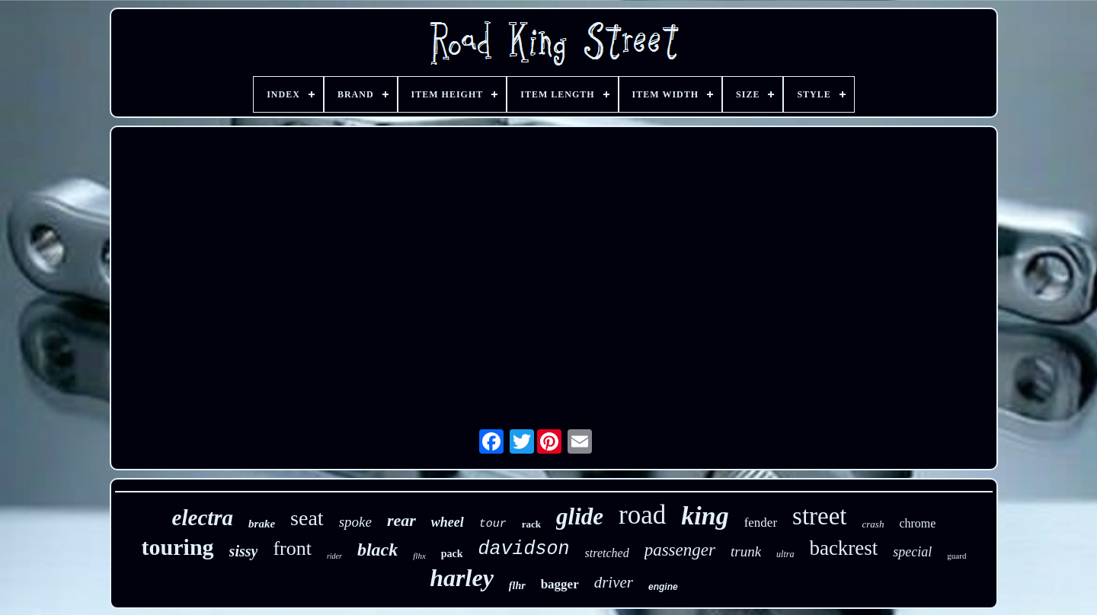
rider (334, 556)
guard (956, 555)
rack (531, 524)
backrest (843, 548)
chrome (917, 523)
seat (307, 518)
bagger (560, 584)
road (642, 515)
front (292, 548)
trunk (746, 551)
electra (203, 517)
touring (178, 546)
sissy (243, 551)
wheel (447, 522)
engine (663, 587)
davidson (524, 549)
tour (493, 524)
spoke (355, 522)
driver (613, 582)
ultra (785, 554)
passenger (679, 549)
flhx (419, 555)
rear (401, 520)
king (704, 516)
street (819, 516)
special (912, 551)
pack (452, 553)
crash (873, 524)
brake (261, 524)
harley (462, 577)
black (377, 549)
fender (760, 522)
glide (579, 516)
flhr (517, 585)
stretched (607, 552)
